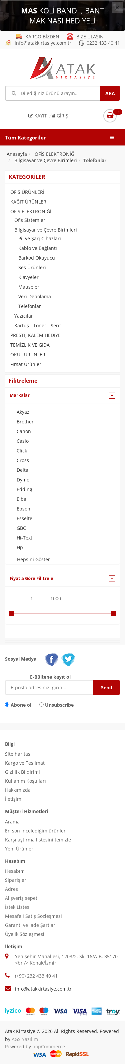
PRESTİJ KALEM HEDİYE (35, 335)
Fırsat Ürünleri (26, 364)
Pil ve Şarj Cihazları (39, 238)
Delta (22, 470)
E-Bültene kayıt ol (50, 677)
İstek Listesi (18, 907)
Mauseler (28, 287)
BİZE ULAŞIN (85, 36)
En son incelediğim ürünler (35, 830)
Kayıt (37, 115)
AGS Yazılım (25, 1039)
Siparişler (15, 880)
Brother (25, 421)
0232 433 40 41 (99, 43)
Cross (23, 460)
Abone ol (21, 705)
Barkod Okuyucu (36, 258)
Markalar (20, 395)
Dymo (23, 479)
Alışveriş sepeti (22, 898)
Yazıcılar (23, 316)
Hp (20, 547)
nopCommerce (48, 1046)
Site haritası (18, 754)
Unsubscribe (59, 705)
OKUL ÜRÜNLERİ (28, 354)
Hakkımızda (18, 790)
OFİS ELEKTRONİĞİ (30, 211)
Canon (24, 431)
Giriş (60, 115)
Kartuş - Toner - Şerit (37, 325)
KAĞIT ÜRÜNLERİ (29, 202)
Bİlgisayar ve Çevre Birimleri (45, 230)
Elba (21, 499)
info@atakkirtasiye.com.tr (38, 43)
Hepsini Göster (33, 559)
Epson (23, 508)
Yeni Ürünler (19, 848)
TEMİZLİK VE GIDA (30, 345)
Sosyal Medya (20, 659)
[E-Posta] (54, 687)
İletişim (13, 799)
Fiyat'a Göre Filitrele (31, 578)
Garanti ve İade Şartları (31, 925)
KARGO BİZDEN (37, 36)
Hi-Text (24, 538)
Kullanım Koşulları (25, 781)
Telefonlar (29, 306)
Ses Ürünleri (32, 267)
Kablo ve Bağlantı (37, 248)
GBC (21, 528)
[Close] (117, 7)
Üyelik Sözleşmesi (24, 934)
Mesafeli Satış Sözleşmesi (33, 916)
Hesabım (15, 871)
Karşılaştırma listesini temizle (38, 839)
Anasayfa (17, 154)
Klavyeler (28, 277)
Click (22, 450)
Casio (23, 441)
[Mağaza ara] (62, 93)
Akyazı (24, 412)
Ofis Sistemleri (30, 220)
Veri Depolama (34, 296)
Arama (12, 821)
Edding (24, 489)
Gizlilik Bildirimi (22, 772)
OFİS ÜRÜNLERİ (27, 192)
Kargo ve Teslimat (25, 763)
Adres (11, 889)
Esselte (24, 518)
